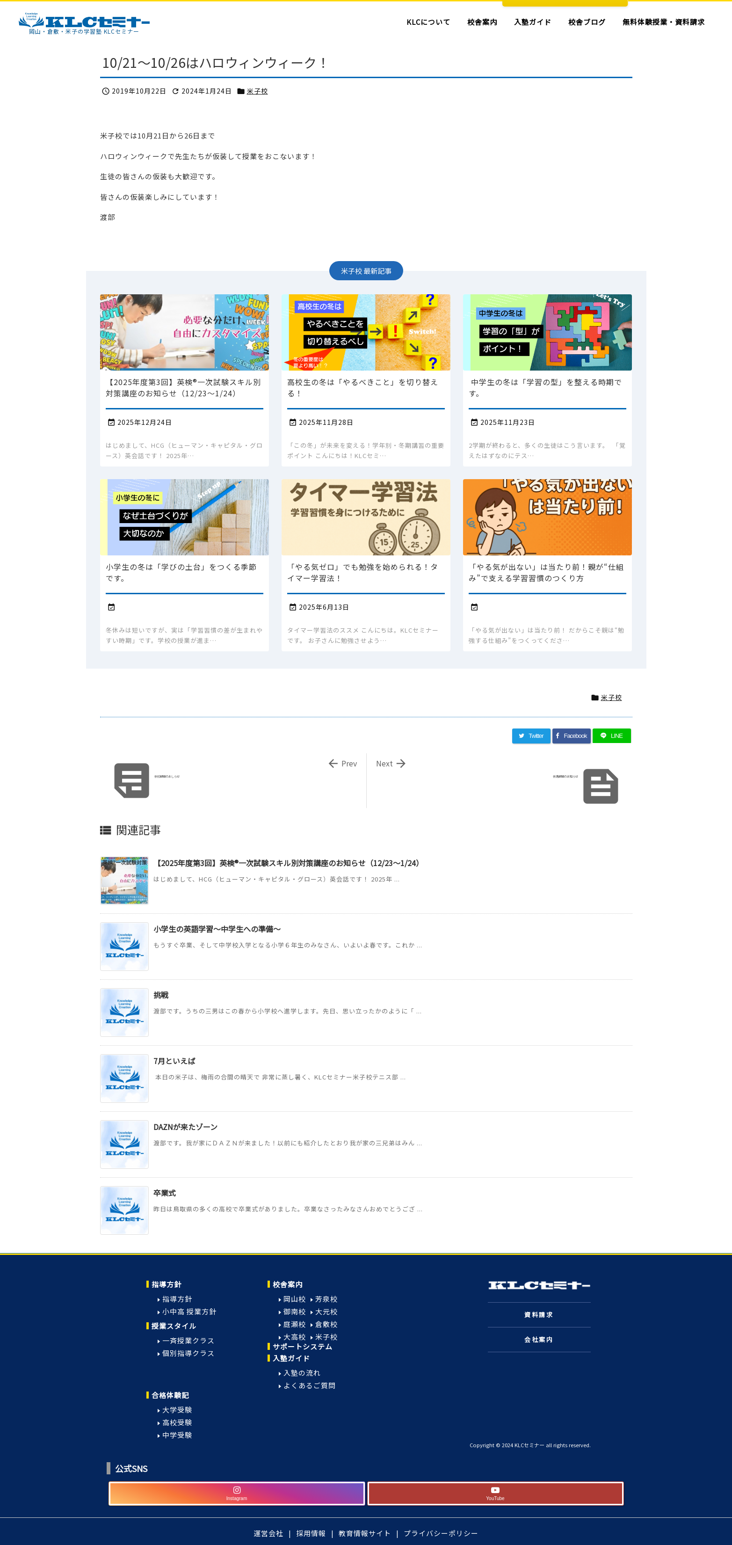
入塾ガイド (291, 1358)
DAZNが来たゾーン (185, 1126)
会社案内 (538, 1339)
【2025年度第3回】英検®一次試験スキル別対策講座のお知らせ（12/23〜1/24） (288, 862)
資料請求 (538, 1314)
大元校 (326, 1311)
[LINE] (612, 736)
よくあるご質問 (309, 1385)
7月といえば (174, 1060)
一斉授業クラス (188, 1340)
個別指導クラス (188, 1353)
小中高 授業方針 (189, 1311)
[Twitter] (531, 736)
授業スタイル (174, 1325)
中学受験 (177, 1435)
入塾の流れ (302, 1372)
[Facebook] (571, 736)
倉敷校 (326, 1324)
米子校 (257, 90)
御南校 (294, 1311)
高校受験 (177, 1422)
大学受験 (177, 1409)
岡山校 (294, 1299)
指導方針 (166, 1284)
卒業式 (164, 1192)
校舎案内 (288, 1284)
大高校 (294, 1336)
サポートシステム (303, 1346)
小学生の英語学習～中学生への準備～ (217, 928)
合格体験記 (170, 1395)
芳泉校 (326, 1299)
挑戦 (160, 994)
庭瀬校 (294, 1324)
